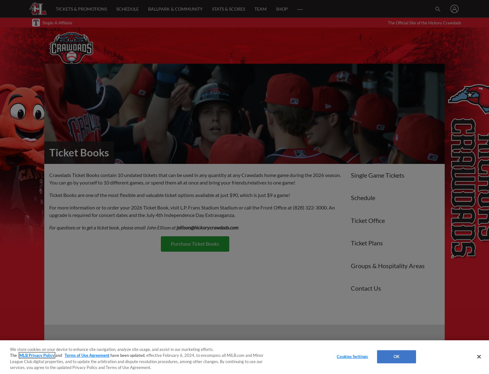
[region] (244, 357)
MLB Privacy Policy (37, 355)
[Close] (479, 356)
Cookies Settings (352, 356)
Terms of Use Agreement (87, 355)
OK (396, 356)
